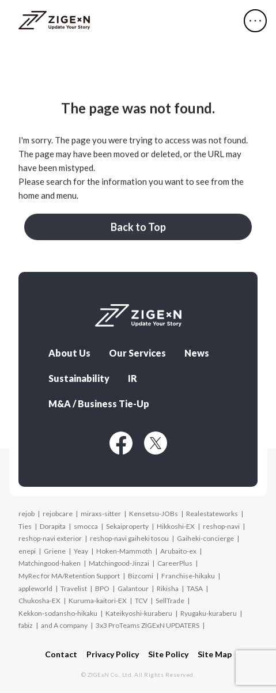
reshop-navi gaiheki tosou (129, 538)
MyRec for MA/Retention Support (69, 575)
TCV (141, 600)
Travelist (74, 588)
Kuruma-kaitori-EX (98, 600)
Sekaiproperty (127, 526)
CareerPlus (174, 563)
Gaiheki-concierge (205, 538)
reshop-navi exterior (50, 538)
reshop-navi (221, 526)
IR (132, 378)
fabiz (25, 625)
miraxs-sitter (101, 513)
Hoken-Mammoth (124, 551)
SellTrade (170, 600)
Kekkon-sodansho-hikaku (57, 613)
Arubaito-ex (178, 551)
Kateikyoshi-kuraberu (138, 613)
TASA (195, 588)
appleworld (35, 588)
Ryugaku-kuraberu (208, 613)
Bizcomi (140, 575)
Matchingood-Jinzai (119, 563)
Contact (61, 654)
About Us (69, 353)
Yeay (81, 551)
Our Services (137, 353)
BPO (102, 588)
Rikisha (168, 588)
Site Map (215, 654)
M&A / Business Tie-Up (98, 403)
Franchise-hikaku (188, 575)
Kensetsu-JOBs (153, 513)
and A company (64, 625)
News (196, 353)
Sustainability (78, 378)
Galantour (133, 588)
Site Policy (168, 654)
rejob (26, 513)
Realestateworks (212, 513)
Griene (55, 551)
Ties (25, 526)
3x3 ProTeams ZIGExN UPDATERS (147, 625)
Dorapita (53, 526)
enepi (27, 551)
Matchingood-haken (49, 563)
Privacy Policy (112, 654)
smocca (86, 526)
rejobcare (58, 513)
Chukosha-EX (39, 600)
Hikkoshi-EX (176, 526)
